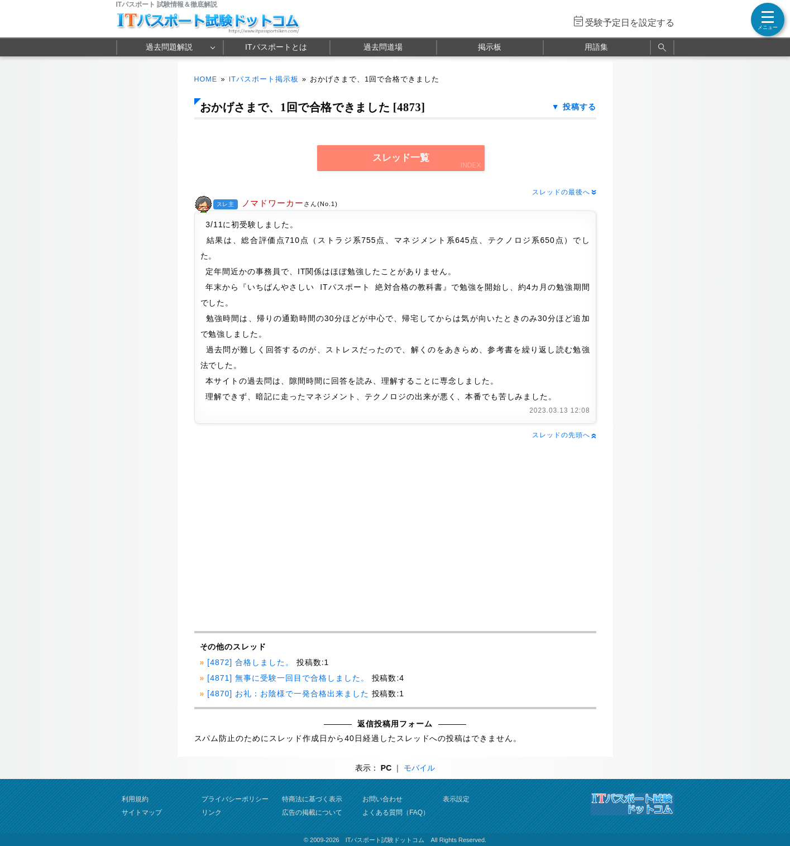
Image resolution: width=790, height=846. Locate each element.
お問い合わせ (382, 799)
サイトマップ (142, 812)
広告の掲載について (312, 812)
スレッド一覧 (400, 157)
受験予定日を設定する (629, 22)
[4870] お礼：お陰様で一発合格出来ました (287, 693)
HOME (206, 79)
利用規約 (135, 799)
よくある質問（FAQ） (395, 812)
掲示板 (489, 46)
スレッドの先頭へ (564, 435)
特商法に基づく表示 (312, 799)
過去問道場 (383, 46)
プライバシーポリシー (235, 799)
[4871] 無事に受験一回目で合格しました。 (287, 677)
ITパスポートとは (276, 46)
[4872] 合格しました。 (250, 662)
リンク (212, 812)
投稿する (579, 106)
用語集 (596, 46)
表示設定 (456, 799)
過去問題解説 (169, 46)
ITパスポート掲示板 (264, 79)
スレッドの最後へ (564, 192)
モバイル (419, 767)
